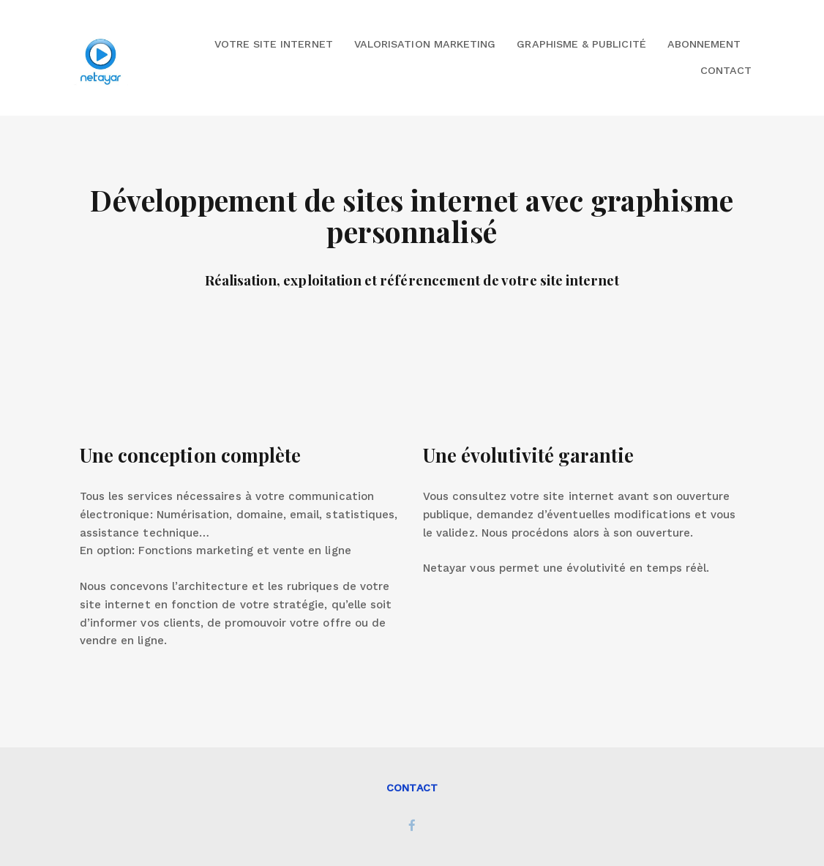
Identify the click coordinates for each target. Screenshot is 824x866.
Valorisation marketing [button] (424, 44)
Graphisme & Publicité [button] (581, 44)
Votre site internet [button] (273, 44)
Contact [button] (726, 70)
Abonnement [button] (704, 44)
